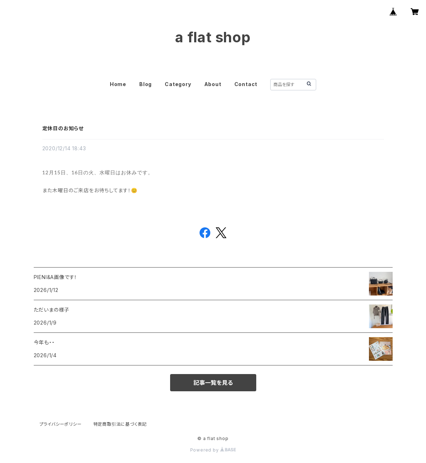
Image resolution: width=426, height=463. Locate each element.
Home (118, 84)
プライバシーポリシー (60, 424)
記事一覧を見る (213, 382)
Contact (246, 84)
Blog (145, 84)
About (212, 84)
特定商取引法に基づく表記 (120, 424)
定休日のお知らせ (63, 128)
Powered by (213, 450)
